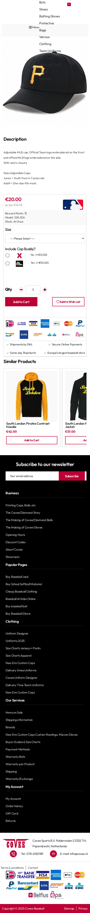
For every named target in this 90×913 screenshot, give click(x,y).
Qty (8, 289)
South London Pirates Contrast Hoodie (28, 425)
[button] (21, 301)
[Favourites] (67, 4)
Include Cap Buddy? (20, 249)
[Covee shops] (27, 4)
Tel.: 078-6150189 (32, 854)
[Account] (49, 4)
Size (8, 229)
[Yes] (7, 263)
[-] (21, 289)
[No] (7, 255)
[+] (44, 289)
